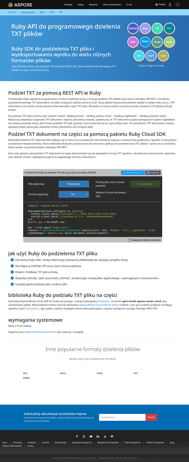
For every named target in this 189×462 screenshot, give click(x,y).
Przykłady (153, 172)
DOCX (63, 373)
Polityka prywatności (106, 458)
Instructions (32, 308)
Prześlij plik (73, 184)
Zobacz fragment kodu (151, 65)
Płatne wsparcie (133, 442)
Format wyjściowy (38, 194)
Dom (4, 442)
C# (157, 28)
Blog (172, 442)
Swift (169, 42)
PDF (136, 373)
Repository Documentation (40, 332)
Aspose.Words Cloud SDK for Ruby (98, 305)
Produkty (68, 4)
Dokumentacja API (132, 172)
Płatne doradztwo (155, 442)
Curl (163, 55)
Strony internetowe (112, 4)
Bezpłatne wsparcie (82, 442)
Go (139, 55)
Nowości (32, 442)
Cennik (45, 442)
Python (133, 28)
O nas (129, 4)
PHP (132, 42)
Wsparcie (93, 4)
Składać (151, 417)
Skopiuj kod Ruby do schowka (146, 240)
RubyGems (103, 301)
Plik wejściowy (36, 184)
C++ (169, 28)
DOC (25, 373)
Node (157, 42)
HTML (100, 373)
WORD (26, 378)
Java (145, 28)
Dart (151, 55)
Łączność (133, 458)
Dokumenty (60, 442)
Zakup (81, 4)
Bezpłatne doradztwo (108, 442)
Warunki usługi (121, 458)
